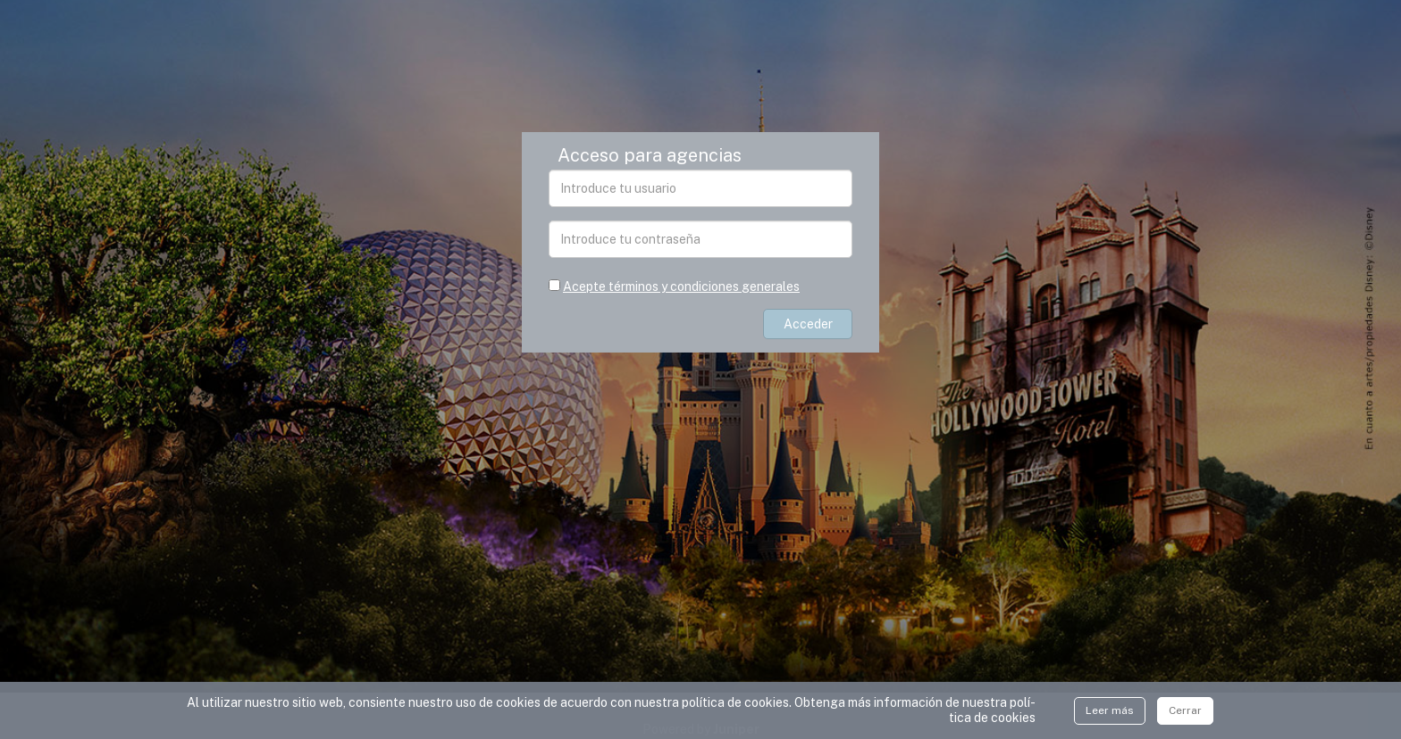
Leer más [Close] (1110, 710)
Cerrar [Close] (1185, 710)
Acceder (808, 324)
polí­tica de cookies (992, 710)
